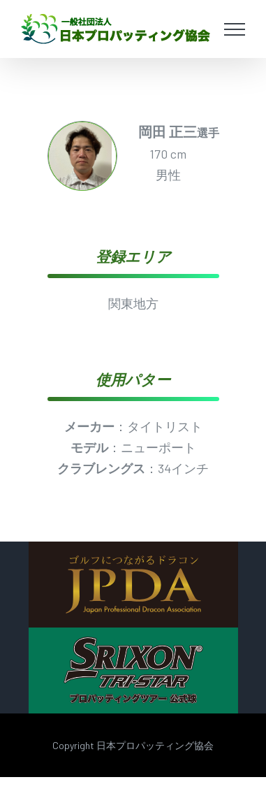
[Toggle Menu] (235, 29)
